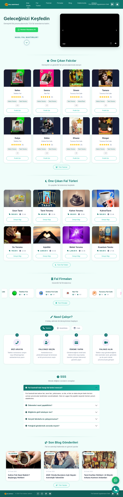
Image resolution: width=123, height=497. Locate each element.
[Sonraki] (116, 30)
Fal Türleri (38, 4)
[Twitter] (46, 493)
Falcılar (49, 3)
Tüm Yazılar (61, 485)
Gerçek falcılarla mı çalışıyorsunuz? (41, 419)
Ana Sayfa (28, 4)
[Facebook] (38, 493)
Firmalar (60, 3)
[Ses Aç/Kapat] (116, 43)
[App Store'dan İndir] (117, 4)
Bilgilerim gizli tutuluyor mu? (38, 412)
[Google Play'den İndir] (112, 4)
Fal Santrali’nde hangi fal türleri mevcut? (43, 388)
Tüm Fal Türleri (61, 265)
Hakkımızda (81, 3)
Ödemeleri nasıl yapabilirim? (38, 405)
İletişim (94, 3)
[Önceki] (63, 30)
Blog (70, 3)
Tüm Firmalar (61, 303)
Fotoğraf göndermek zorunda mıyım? (42, 426)
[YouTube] (50, 493)
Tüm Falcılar (61, 167)
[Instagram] (42, 493)
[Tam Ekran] (111, 43)
